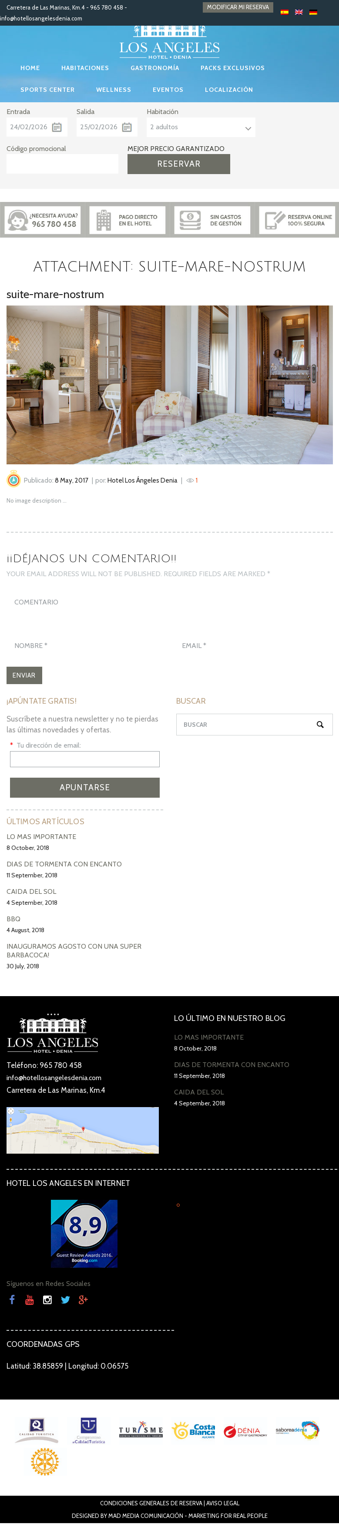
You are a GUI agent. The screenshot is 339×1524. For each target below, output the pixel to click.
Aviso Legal (222, 1504)
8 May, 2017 (71, 480)
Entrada (18, 111)
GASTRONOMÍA (155, 68)
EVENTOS (168, 90)
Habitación (162, 111)
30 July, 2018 (23, 967)
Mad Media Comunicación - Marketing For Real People (188, 1516)
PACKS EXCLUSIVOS (233, 68)
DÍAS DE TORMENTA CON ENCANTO (64, 865)
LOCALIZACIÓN (229, 90)
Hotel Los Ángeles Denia (142, 480)
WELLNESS (113, 90)
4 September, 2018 (32, 904)
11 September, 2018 (32, 876)
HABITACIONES (85, 68)
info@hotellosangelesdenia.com (41, 18)
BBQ (13, 920)
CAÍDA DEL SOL (31, 893)
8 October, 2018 (28, 849)
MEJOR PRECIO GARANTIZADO (176, 148)
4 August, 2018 (25, 931)
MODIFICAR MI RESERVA (238, 7)
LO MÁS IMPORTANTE (41, 838)
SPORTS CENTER (47, 90)
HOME (30, 68)
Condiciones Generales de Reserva (151, 1504)
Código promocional (36, 148)
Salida (85, 111)
